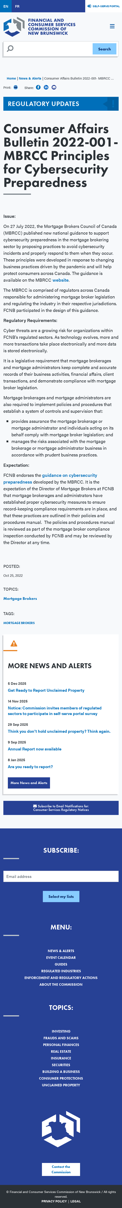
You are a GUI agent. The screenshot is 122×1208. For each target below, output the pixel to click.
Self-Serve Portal (106, 6)
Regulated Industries (61, 971)
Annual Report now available (34, 749)
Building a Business (61, 1071)
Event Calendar (61, 957)
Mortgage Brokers (20, 598)
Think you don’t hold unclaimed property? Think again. (59, 731)
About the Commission (61, 984)
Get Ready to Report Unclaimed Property (46, 690)
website (60, 280)
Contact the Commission (61, 1169)
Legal (75, 1201)
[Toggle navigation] (112, 26)
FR (17, 6)
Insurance (61, 1058)
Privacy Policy (54, 1201)
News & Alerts (30, 78)
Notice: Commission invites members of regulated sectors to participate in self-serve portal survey (55, 710)
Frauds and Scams (61, 1038)
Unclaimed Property (61, 1085)
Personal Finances (61, 1044)
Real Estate (61, 1051)
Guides (61, 964)
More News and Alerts (29, 782)
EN (5, 6)
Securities (61, 1065)
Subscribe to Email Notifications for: (61, 808)
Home (11, 78)
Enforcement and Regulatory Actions (61, 977)
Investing (61, 1031)
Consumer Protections (61, 1078)
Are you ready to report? (30, 766)
